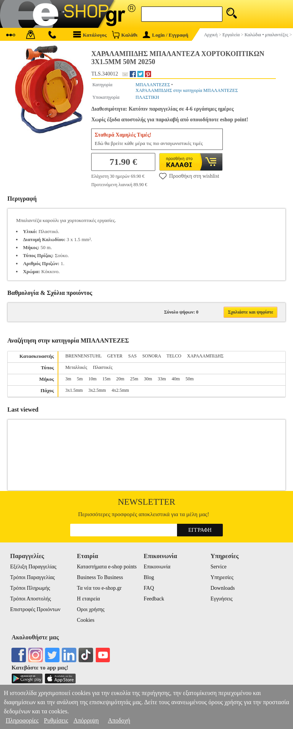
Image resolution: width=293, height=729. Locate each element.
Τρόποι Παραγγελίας (32, 577)
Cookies (86, 620)
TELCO (174, 356)
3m (68, 378)
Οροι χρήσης (91, 609)
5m (80, 378)
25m (134, 378)
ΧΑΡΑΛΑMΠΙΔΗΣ (205, 356)
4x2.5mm (120, 390)
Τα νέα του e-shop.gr (99, 588)
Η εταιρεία (88, 599)
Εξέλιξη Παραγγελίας (33, 567)
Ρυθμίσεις (56, 720)
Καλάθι (124, 34)
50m (189, 378)
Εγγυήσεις (222, 599)
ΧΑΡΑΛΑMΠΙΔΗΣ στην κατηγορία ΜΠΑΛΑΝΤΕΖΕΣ (186, 90)
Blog (149, 577)
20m (120, 378)
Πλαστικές (103, 367)
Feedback (154, 599)
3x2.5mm (97, 390)
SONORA (151, 356)
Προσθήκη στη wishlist (189, 175)
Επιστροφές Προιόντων (35, 609)
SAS (132, 356)
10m (93, 378)
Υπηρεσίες (222, 577)
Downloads (223, 588)
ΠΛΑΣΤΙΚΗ (147, 97)
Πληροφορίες (22, 720)
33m (162, 378)
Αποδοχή (119, 720)
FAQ (149, 588)
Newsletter (146, 502)
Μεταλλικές (76, 367)
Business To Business (100, 577)
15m (106, 378)
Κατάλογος (90, 34)
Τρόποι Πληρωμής (30, 588)
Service (219, 567)
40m (176, 378)
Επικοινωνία (157, 567)
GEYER (114, 356)
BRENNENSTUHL (83, 356)
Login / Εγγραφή (165, 35)
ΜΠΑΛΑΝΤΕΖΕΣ (152, 84)
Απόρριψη (85, 720)
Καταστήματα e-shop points (107, 567)
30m (148, 378)
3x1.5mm (74, 390)
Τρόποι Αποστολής (30, 599)
